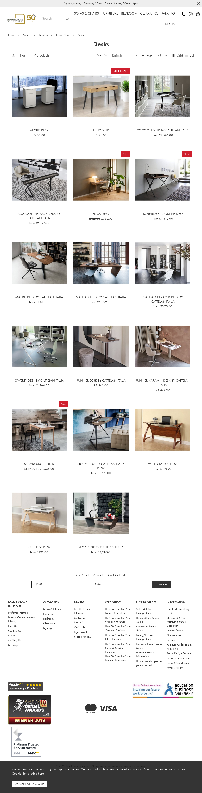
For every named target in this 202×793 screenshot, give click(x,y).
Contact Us (14, 631)
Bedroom (48, 618)
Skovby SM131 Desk (39, 464)
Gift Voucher (174, 635)
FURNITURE (110, 13)
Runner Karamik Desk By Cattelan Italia (162, 382)
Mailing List (14, 640)
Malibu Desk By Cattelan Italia (39, 297)
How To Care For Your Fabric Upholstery (118, 611)
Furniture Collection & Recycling (179, 647)
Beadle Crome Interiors (82, 611)
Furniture (48, 614)
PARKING (168, 13)
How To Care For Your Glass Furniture (118, 637)
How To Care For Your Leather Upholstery (118, 658)
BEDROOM (129, 13)
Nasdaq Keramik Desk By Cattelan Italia (163, 299)
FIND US (169, 24)
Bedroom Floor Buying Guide (149, 646)
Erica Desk (101, 213)
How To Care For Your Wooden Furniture (118, 620)
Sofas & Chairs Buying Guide (144, 611)
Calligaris (79, 618)
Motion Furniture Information (145, 654)
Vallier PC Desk (39, 547)
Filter (18, 55)
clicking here (35, 773)
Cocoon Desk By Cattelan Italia (163, 130)
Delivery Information (178, 658)
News (11, 635)
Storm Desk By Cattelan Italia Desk (100, 466)
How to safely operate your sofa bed (149, 663)
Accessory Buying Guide (146, 628)
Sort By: (117, 55)
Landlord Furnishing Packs (178, 611)
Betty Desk (101, 130)
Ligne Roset (80, 632)
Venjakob (79, 627)
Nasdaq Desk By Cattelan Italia (101, 297)
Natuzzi (78, 622)
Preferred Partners (18, 613)
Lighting (47, 628)
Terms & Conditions (178, 663)
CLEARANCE (149, 13)
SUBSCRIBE (161, 584)
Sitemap (13, 645)
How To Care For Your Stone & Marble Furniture (118, 648)
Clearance (49, 623)
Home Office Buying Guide (148, 620)
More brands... (82, 637)
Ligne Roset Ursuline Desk (163, 213)
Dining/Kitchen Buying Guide (144, 637)
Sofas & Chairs (52, 609)
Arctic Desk (39, 130)
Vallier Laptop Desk (163, 464)
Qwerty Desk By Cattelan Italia (39, 380)
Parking (171, 640)
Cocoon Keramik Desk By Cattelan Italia (39, 215)
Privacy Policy (175, 667)
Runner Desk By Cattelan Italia (101, 380)
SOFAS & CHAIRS (86, 13)
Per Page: (154, 55)
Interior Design (175, 630)
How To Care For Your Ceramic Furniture (118, 628)
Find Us (12, 626)
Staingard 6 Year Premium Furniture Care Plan (177, 622)
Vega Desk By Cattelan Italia (101, 547)
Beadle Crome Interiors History (21, 619)
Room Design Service (179, 653)
